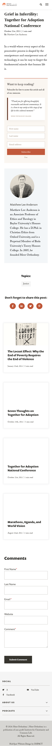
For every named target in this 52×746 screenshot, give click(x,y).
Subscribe (26, 151)
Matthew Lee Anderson (17, 35)
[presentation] (47, 4)
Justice (26, 284)
